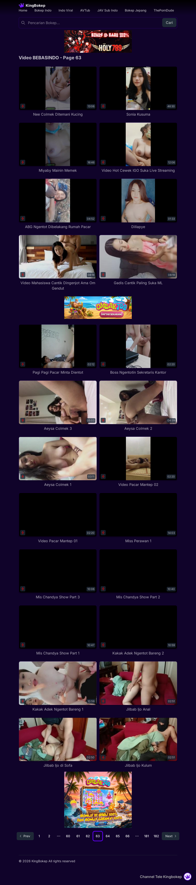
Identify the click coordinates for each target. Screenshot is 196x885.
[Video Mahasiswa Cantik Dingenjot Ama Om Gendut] (58, 263)
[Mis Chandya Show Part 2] (138, 574)
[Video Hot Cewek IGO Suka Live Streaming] (138, 147)
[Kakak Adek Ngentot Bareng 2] (138, 630)
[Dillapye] (138, 203)
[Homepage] (32, 5)
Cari (169, 22)
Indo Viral (66, 10)
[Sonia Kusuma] (138, 91)
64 (108, 836)
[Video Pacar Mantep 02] (138, 462)
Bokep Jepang (135, 10)
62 (88, 836)
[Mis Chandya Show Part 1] (58, 630)
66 (127, 836)
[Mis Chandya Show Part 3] (58, 574)
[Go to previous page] (25, 836)
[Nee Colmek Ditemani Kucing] (58, 91)
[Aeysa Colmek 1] (58, 462)
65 (118, 836)
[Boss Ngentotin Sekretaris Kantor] (138, 349)
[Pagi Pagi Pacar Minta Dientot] (58, 349)
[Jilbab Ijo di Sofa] (58, 742)
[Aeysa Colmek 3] (58, 405)
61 (78, 836)
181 (146, 836)
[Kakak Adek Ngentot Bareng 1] (58, 686)
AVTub (85, 10)
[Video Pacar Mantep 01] (58, 518)
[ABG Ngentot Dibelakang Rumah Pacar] (58, 203)
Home (23, 10)
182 (156, 836)
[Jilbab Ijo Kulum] (138, 742)
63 (98, 836)
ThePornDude (164, 10)
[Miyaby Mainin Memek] (58, 147)
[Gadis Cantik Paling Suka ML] (138, 260)
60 (68, 836)
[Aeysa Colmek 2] (138, 405)
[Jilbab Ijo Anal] (138, 686)
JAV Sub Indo (107, 10)
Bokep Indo (42, 10)
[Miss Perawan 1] (138, 518)
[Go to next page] (170, 836)
